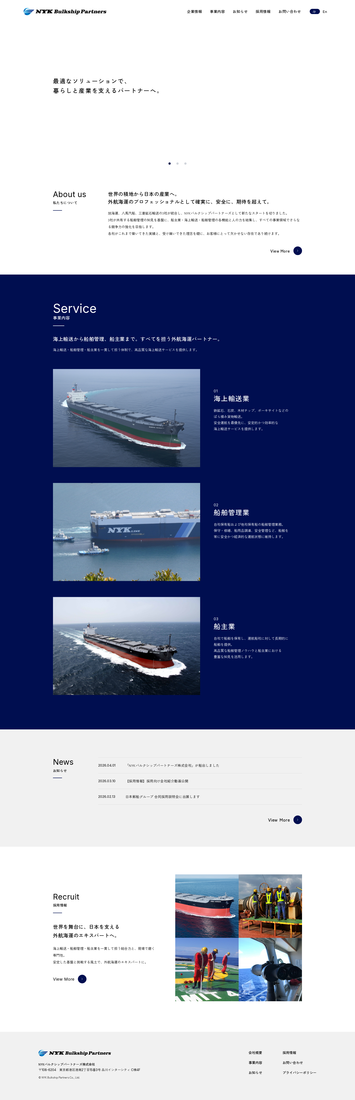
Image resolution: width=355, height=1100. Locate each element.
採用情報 (263, 11)
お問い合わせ (289, 11)
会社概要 (255, 1052)
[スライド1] (169, 163)
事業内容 (217, 11)
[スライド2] (177, 163)
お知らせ (240, 11)
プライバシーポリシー (300, 1072)
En (325, 11)
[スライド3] (185, 163)
